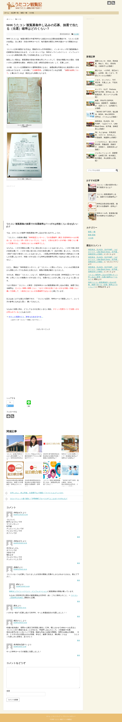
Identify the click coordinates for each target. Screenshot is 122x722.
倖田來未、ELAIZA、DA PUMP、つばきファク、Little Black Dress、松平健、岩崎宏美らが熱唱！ (103, 252)
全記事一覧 (15, 13)
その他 (31, 13)
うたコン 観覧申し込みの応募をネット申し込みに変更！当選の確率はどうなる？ (103, 277)
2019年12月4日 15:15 (20, 569)
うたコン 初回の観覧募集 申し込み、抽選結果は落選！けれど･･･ (51, 482)
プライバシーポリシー (69, 716)
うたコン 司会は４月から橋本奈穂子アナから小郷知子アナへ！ (33, 456)
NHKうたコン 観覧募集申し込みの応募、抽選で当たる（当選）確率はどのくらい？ (102, 284)
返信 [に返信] (78, 601)
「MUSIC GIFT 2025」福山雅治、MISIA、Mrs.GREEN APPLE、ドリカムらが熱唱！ (106, 114)
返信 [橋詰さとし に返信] (78, 640)
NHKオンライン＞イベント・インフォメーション (28, 591)
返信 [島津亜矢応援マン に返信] (78, 655)
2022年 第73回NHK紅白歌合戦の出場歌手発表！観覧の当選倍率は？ (51, 456)
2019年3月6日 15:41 (19, 608)
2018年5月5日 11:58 (19, 646)
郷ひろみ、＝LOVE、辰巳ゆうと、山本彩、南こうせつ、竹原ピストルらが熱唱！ (107, 73)
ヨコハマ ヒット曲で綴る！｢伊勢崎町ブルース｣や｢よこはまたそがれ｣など (36, 499)
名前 (8, 691)
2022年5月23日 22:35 (20, 543)
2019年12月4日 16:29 (22, 586)
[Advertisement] (43, 203)
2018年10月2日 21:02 (20, 622)
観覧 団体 (91, 235)
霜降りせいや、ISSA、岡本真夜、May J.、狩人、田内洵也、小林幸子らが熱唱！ (106, 63)
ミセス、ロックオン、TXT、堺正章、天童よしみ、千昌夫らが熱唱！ (106, 82)
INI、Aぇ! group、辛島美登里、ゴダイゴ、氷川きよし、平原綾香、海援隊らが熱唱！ (106, 134)
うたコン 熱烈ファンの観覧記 (63, 719)
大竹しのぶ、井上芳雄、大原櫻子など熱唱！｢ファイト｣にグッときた (34, 493)
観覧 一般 (24, 13)
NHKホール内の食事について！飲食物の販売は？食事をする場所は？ (70, 456)
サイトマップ (56, 716)
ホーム (6, 13)
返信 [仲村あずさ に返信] (78, 537)
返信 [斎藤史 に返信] (78, 580)
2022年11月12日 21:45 (20, 514)
